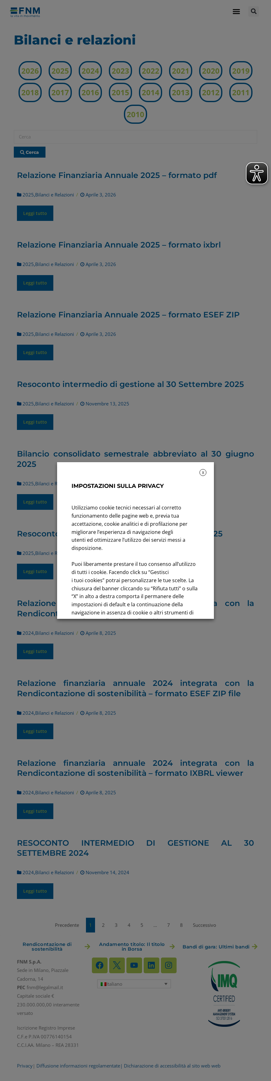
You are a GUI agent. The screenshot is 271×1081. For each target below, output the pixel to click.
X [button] (203, 472)
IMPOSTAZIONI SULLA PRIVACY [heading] (118, 486)
